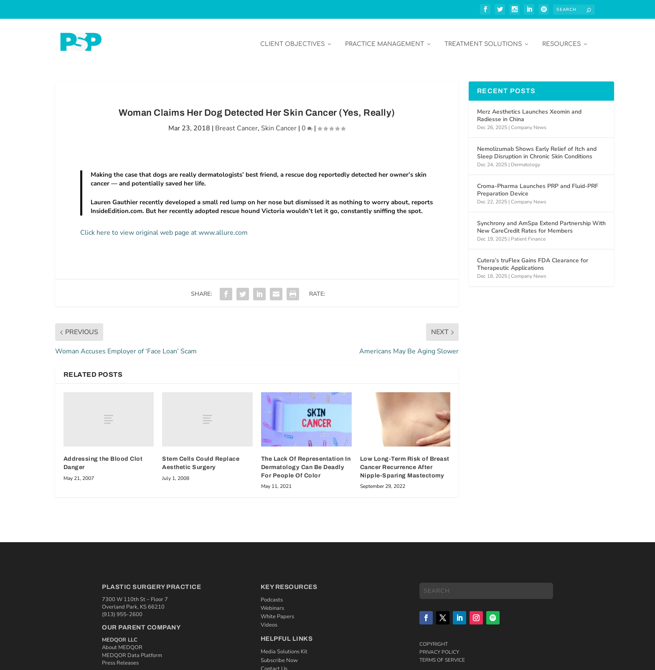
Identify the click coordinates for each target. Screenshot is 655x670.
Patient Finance (528, 232)
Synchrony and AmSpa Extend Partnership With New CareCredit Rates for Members (541, 220)
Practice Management (384, 38)
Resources (561, 38)
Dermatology (525, 158)
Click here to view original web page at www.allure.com (164, 226)
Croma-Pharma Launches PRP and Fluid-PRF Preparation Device (537, 183)
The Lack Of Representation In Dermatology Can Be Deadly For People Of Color (306, 461)
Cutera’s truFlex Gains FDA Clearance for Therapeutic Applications (532, 258)
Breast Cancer (236, 122)
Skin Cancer (279, 122)
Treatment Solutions (483, 38)
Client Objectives (292, 38)
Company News (528, 121)
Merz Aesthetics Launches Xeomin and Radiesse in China (529, 109)
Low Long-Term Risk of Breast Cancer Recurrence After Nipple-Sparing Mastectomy (404, 461)
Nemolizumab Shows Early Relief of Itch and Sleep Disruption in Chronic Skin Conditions (537, 146)
